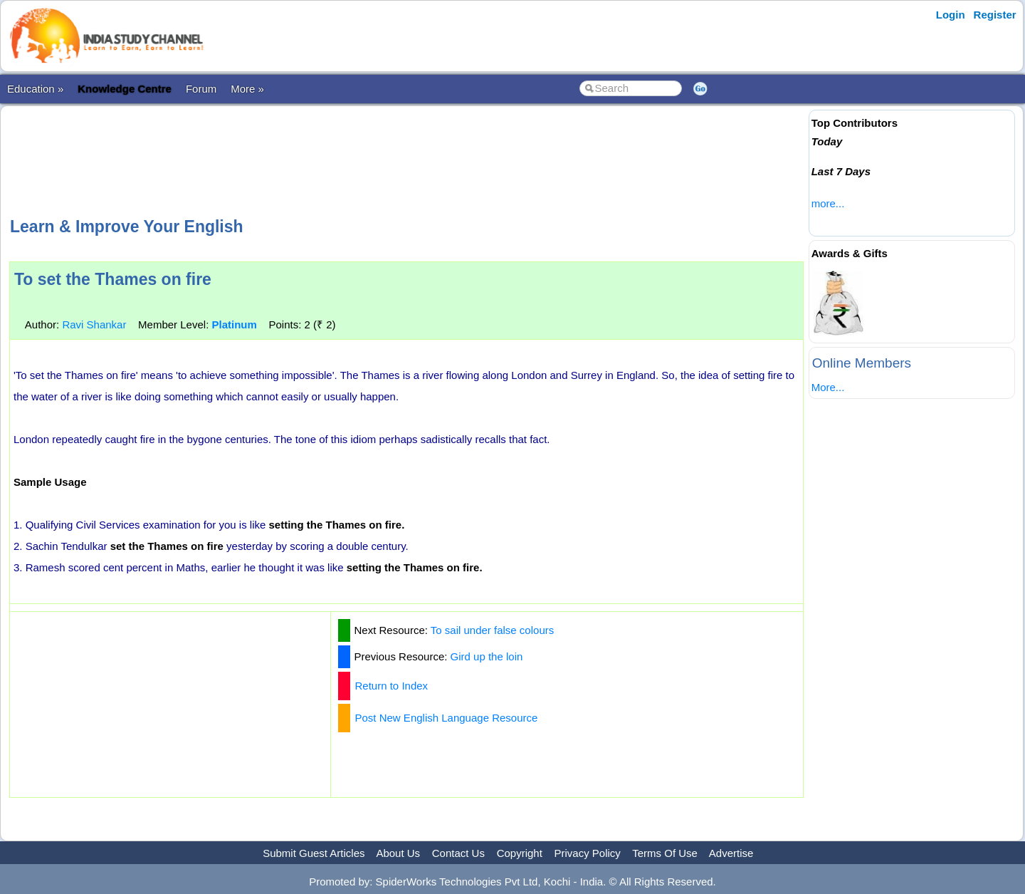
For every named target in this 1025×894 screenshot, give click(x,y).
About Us (398, 853)
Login (950, 15)
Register (995, 15)
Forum (201, 89)
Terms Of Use (665, 853)
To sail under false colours (492, 630)
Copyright (519, 853)
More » (247, 89)
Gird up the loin (487, 656)
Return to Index (392, 686)
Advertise (731, 853)
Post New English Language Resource (446, 718)
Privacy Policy (587, 853)
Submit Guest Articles (313, 853)
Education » (35, 89)
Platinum (233, 324)
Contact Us (458, 853)
